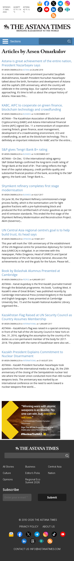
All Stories (8, 466)
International (29, 324)
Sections (15, 41)
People (26, 279)
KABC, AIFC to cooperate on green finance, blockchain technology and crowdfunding (32, 107)
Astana (26, 70)
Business (27, 114)
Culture (7, 473)
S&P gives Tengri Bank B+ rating (24, 149)
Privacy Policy (28, 526)
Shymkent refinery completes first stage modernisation (30, 188)
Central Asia (54, 466)
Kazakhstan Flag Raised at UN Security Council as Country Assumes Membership (37, 317)
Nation (51, 473)
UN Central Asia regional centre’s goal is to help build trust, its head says (36, 232)
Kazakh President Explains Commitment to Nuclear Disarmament (32, 354)
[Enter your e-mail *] (17, 497)
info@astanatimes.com (45, 549)
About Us (49, 526)
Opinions (27, 239)
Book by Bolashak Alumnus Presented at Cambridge (31, 273)
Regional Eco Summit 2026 (32, 481)
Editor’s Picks (32, 473)
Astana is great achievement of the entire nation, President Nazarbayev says (37, 63)
